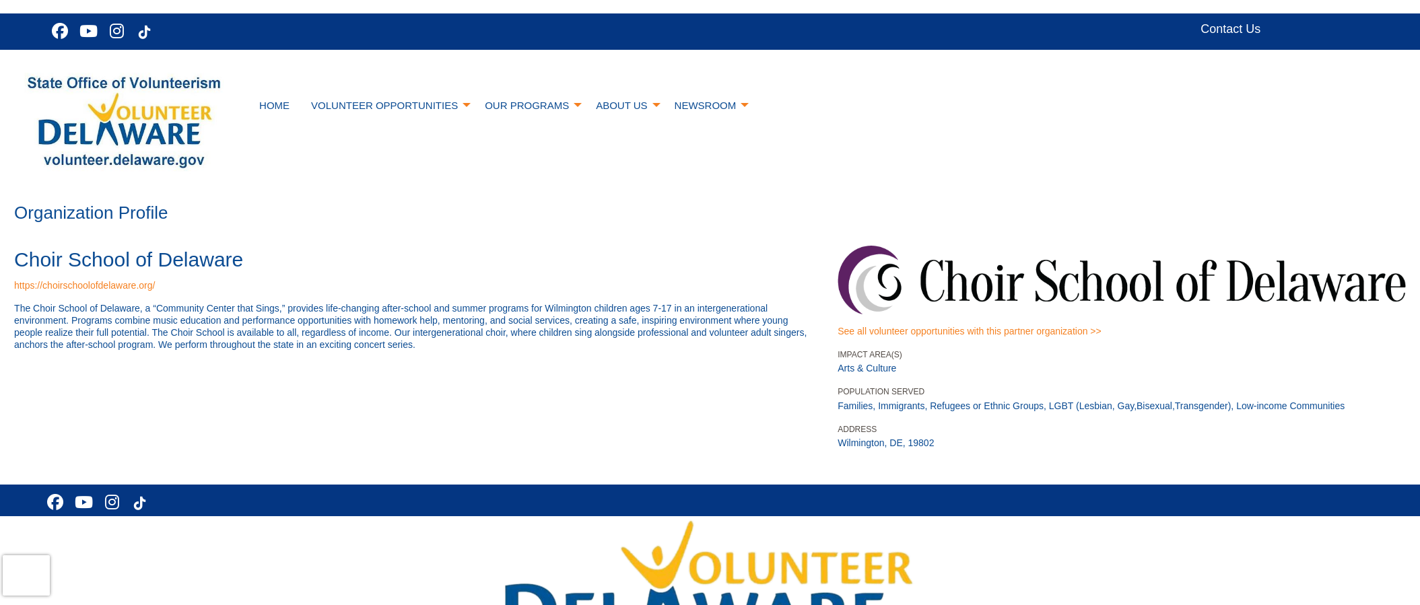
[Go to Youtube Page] (86, 31)
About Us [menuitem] (621, 105)
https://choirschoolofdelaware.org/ (84, 285)
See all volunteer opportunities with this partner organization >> (969, 331)
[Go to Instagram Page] (114, 31)
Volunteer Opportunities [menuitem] (384, 105)
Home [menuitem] (274, 105)
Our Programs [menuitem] (527, 105)
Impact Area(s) (870, 354)
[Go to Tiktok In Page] (143, 32)
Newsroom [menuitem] (706, 105)
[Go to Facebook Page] (58, 31)
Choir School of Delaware (128, 259)
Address (857, 429)
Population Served (881, 391)
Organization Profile (91, 213)
